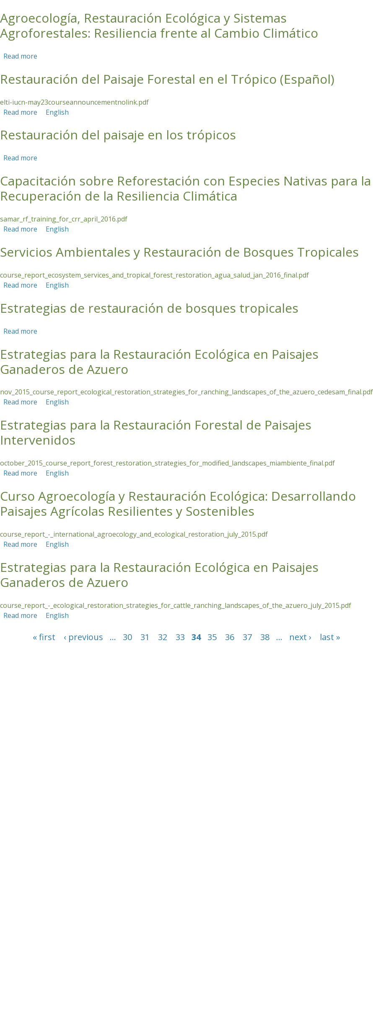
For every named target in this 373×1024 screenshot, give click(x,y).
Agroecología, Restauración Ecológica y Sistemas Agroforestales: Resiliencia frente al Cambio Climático (159, 25)
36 (229, 637)
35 (212, 637)
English (57, 112)
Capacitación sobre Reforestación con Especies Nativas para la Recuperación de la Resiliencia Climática (185, 188)
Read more (20, 56)
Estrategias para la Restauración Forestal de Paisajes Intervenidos (155, 432)
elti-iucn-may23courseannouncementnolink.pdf (74, 102)
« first (44, 637)
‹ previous (83, 637)
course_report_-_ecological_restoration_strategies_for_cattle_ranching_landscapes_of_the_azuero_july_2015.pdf (175, 605)
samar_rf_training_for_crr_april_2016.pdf (63, 219)
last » (330, 637)
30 (127, 637)
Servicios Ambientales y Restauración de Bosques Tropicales (179, 251)
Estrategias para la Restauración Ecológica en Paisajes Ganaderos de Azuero (159, 361)
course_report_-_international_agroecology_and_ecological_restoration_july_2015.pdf (134, 534)
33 (180, 637)
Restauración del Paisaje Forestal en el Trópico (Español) (167, 78)
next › (300, 637)
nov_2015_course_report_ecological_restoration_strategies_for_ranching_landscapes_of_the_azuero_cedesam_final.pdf (186, 391)
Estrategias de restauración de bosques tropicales (149, 307)
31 (145, 637)
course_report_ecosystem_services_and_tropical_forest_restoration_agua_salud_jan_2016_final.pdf (154, 275)
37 (247, 637)
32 (162, 637)
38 (264, 637)
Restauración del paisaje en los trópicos (118, 134)
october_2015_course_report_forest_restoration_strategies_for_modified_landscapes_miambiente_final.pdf (167, 463)
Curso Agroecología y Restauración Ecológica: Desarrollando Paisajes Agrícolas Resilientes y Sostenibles (178, 503)
